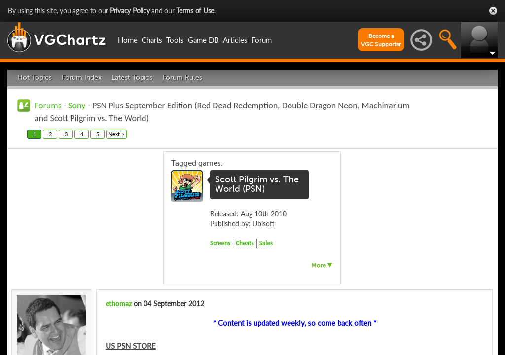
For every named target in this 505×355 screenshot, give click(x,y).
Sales (266, 243)
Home (128, 40)
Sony (76, 105)
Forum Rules (182, 77)
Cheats (244, 243)
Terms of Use (195, 10)
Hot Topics (34, 77)
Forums (48, 105)
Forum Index (82, 77)
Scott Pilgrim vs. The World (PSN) (257, 184)
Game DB (203, 40)
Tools (175, 40)
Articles (235, 40)
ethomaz (119, 303)
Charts (152, 40)
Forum (262, 40)
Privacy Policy (130, 10)
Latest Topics (131, 77)
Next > (116, 134)
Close (493, 11)
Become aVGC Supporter (381, 40)
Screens (220, 243)
